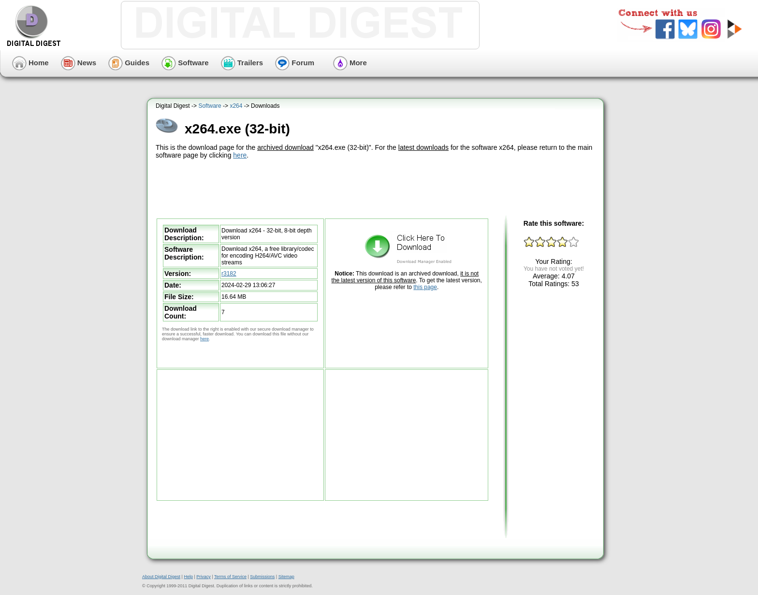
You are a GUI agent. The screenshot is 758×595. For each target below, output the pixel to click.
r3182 (228, 273)
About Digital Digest (161, 576)
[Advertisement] (377, 187)
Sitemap (286, 576)
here (240, 155)
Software (185, 62)
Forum (294, 62)
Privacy (203, 576)
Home (30, 62)
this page (425, 287)
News (78, 62)
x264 (236, 105)
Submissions (262, 576)
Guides (128, 62)
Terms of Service (230, 576)
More (350, 62)
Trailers (242, 62)
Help (188, 576)
